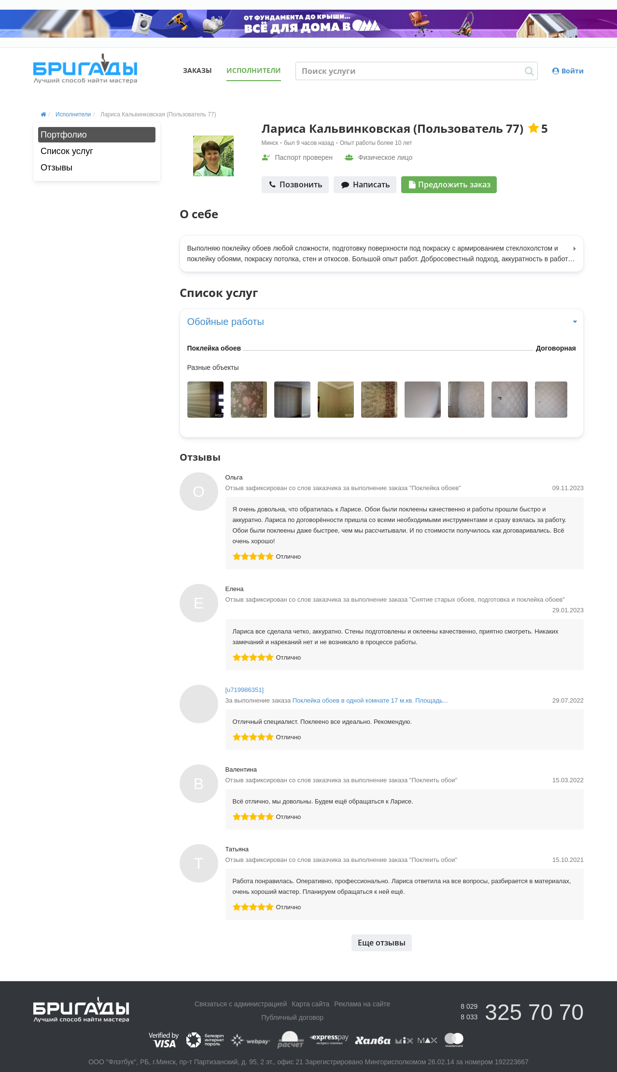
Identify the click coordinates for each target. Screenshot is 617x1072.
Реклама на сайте (362, 1004)
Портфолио (64, 135)
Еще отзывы (382, 942)
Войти (568, 70)
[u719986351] (244, 689)
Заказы (197, 70)
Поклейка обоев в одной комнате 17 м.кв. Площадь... (370, 700)
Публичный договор (292, 1017)
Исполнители (253, 70)
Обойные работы (381, 321)
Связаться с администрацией (241, 1004)
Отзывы (56, 167)
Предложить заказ (450, 184)
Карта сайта (310, 1004)
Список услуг (67, 151)
